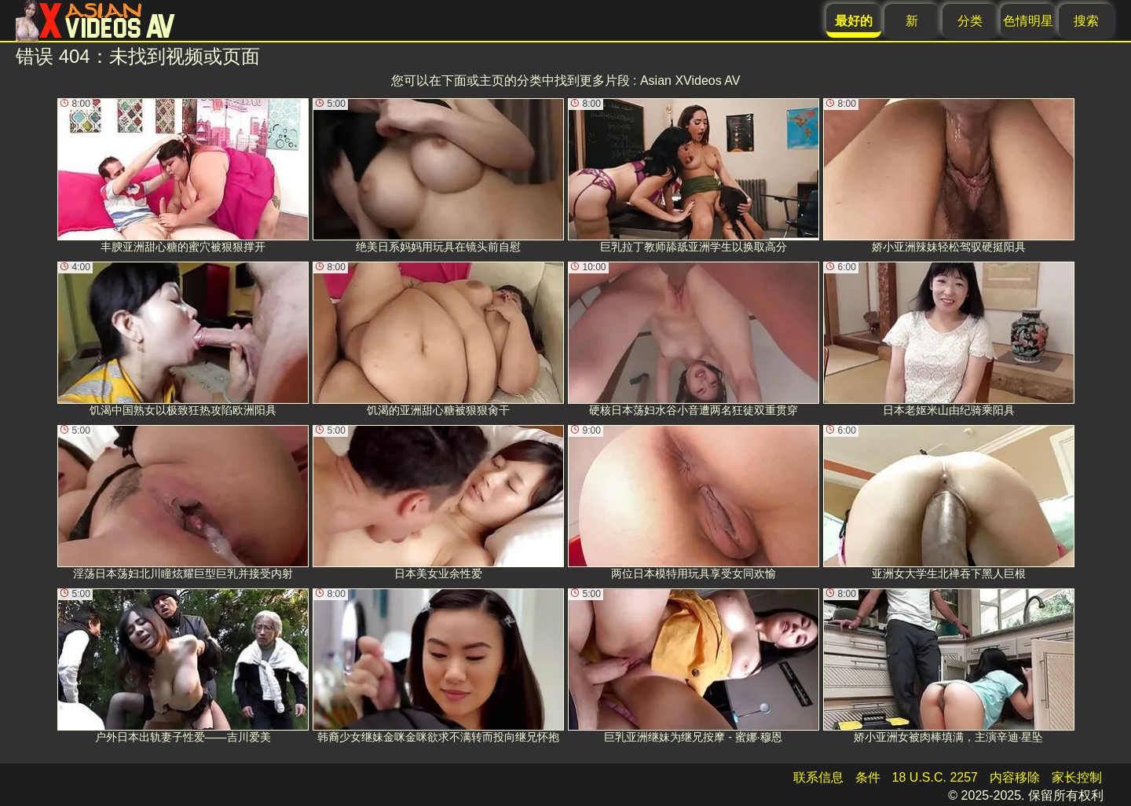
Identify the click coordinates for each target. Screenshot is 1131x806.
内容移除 (1015, 777)
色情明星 (1028, 20)
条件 (867, 777)
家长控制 (1077, 777)
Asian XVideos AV (690, 80)
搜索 (1086, 20)
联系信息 (818, 777)
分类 (970, 20)
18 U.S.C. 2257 (935, 777)
